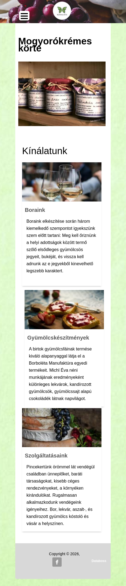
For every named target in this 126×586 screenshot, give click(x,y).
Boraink (35, 210)
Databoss (99, 561)
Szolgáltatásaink (46, 456)
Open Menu (24, 15)
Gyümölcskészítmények (58, 338)
